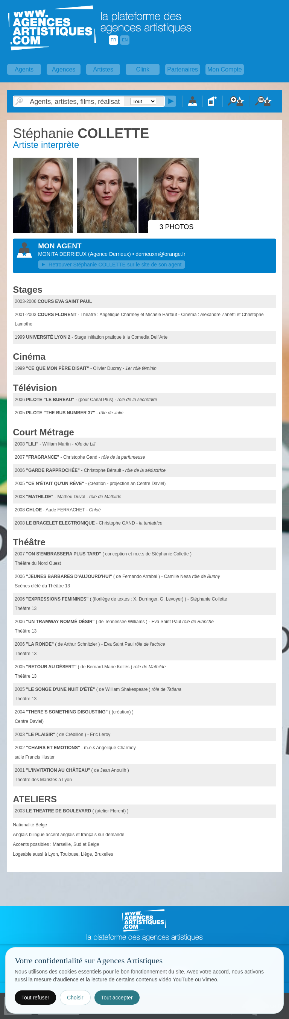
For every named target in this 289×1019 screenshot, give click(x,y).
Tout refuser (35, 998)
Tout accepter (117, 998)
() (110, 254)
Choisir (75, 998)
